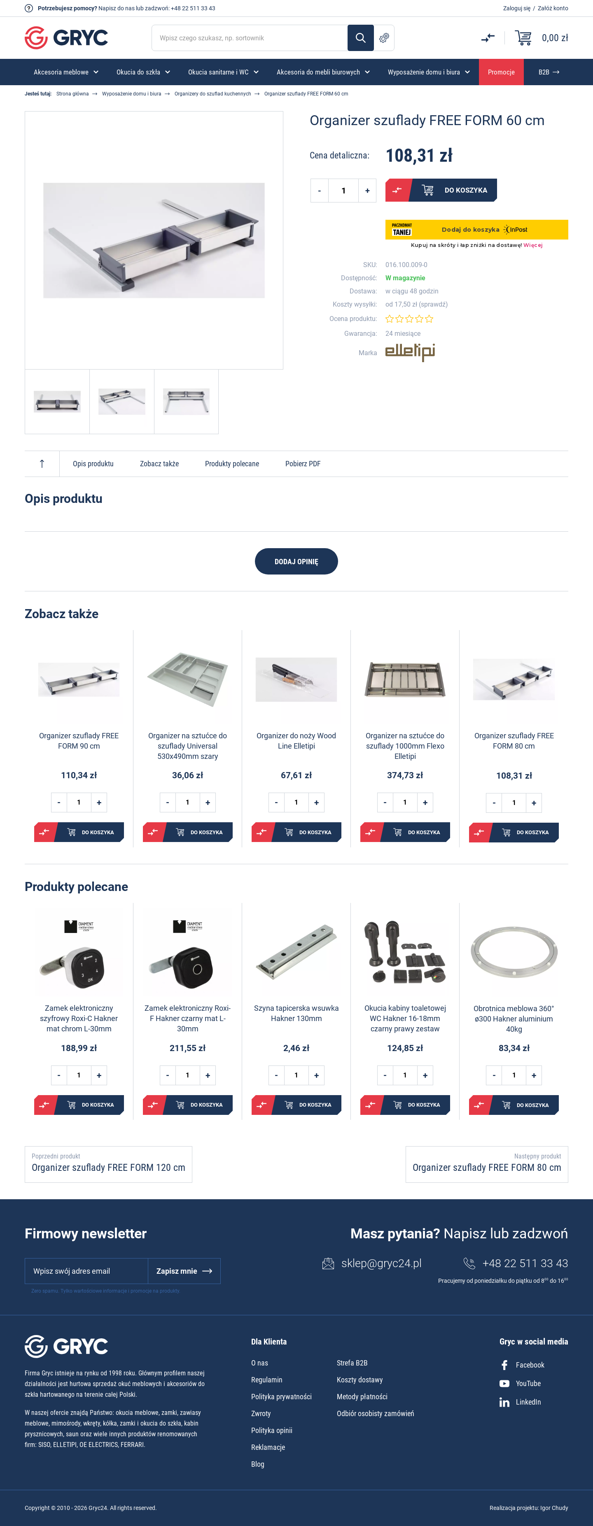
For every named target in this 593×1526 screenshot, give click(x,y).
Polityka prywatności (281, 1396)
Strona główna (72, 94)
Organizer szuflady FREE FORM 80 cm (514, 740)
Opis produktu (93, 463)
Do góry (42, 464)
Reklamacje (268, 1447)
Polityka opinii (271, 1430)
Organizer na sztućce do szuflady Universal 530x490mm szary (187, 746)
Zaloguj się (516, 8)
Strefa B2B (352, 1363)
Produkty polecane (232, 463)
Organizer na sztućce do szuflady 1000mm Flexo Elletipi (405, 746)
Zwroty (261, 1413)
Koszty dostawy (360, 1379)
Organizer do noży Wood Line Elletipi (296, 740)
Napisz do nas (116, 8)
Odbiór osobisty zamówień (375, 1413)
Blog (257, 1464)
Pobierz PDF (303, 463)
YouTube (520, 1384)
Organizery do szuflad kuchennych (213, 94)
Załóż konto (553, 8)
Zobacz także (159, 463)
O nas (259, 1363)
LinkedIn (520, 1402)
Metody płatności (362, 1396)
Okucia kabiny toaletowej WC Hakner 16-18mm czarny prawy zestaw (405, 1018)
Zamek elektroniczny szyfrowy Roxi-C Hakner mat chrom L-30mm (79, 1018)
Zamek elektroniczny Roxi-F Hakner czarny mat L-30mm (188, 1018)
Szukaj (361, 38)
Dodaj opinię (296, 561)
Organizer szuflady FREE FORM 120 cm (108, 1167)
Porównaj (397, 190)
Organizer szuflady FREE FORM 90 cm (79, 740)
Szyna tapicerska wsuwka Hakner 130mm (296, 1013)
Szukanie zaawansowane (384, 38)
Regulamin (266, 1379)
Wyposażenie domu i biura (131, 94)
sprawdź (433, 304)
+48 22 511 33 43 (193, 8)
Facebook (522, 1365)
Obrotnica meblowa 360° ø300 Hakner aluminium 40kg (514, 1018)
